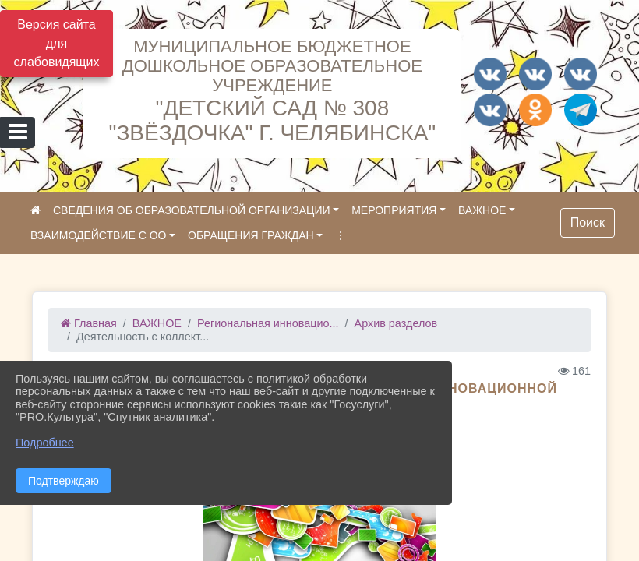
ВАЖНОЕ (482, 210)
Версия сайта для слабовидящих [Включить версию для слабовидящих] (57, 43)
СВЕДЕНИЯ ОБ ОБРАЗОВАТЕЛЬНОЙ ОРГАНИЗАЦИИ (191, 210)
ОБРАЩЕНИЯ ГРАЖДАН (251, 235)
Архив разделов (396, 323)
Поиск (587, 222)
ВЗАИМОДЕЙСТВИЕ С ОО (98, 235)
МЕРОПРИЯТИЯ (393, 210)
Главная (89, 323)
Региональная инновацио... (268, 323)
